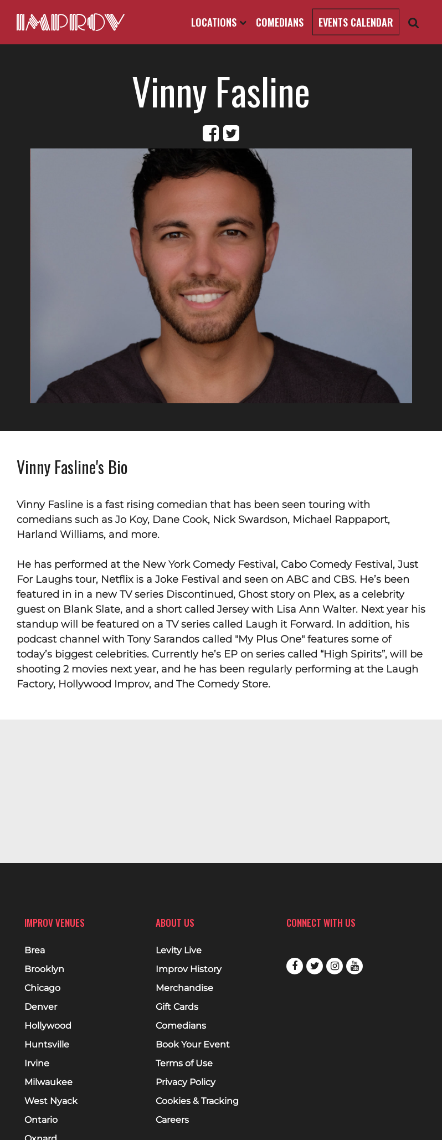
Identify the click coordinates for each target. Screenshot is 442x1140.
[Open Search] (413, 22)
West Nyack (51, 1101)
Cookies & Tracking (197, 1101)
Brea (34, 950)
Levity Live (179, 950)
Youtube (354, 966)
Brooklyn (44, 969)
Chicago (42, 988)
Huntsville (46, 1044)
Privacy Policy (185, 1082)
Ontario (41, 1120)
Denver (40, 1007)
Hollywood (47, 1025)
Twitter (314, 966)
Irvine (36, 1063)
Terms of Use (184, 1063)
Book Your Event (193, 1044)
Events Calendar (355, 22)
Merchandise (184, 988)
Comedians (280, 22)
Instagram (334, 966)
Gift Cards (177, 1007)
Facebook (294, 966)
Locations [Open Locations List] (218, 22)
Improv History (189, 969)
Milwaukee (48, 1082)
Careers (172, 1120)
